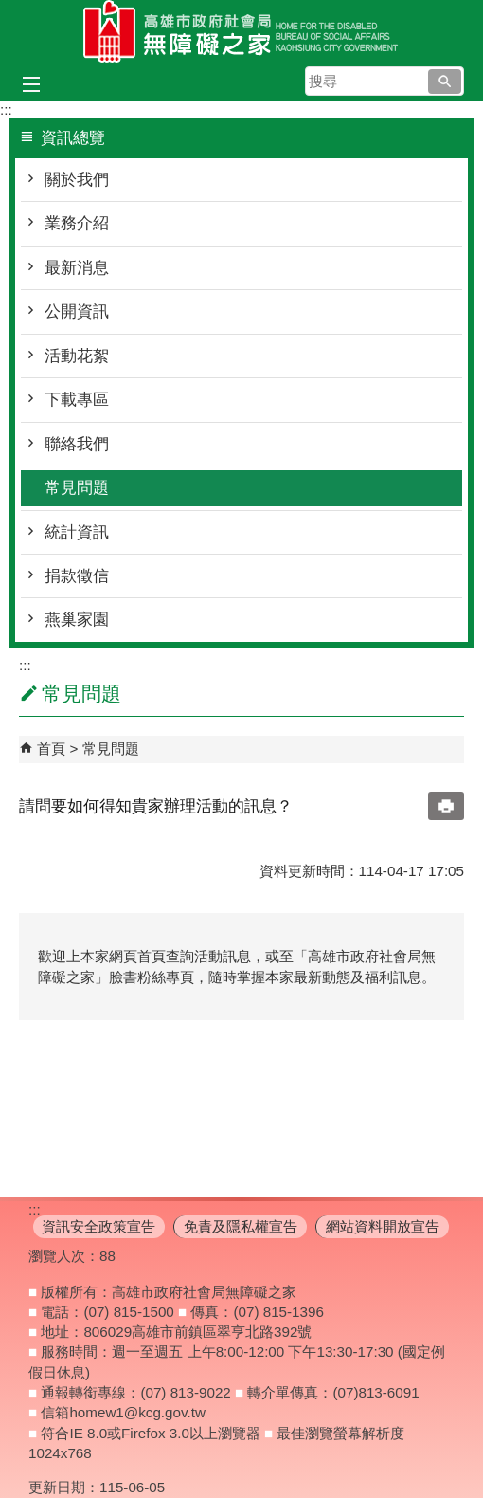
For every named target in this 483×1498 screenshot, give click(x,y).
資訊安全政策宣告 (98, 1226)
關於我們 (77, 180)
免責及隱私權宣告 (240, 1226)
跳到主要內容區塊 (9, 9)
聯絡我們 (77, 444)
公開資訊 (77, 311)
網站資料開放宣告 (382, 1226)
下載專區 (77, 400)
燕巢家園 (77, 620)
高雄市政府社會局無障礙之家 (241, 32)
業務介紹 (77, 223)
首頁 (51, 748)
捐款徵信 (77, 576)
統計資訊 (77, 532)
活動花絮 (77, 356)
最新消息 (77, 268)
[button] (444, 81)
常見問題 (77, 488)
